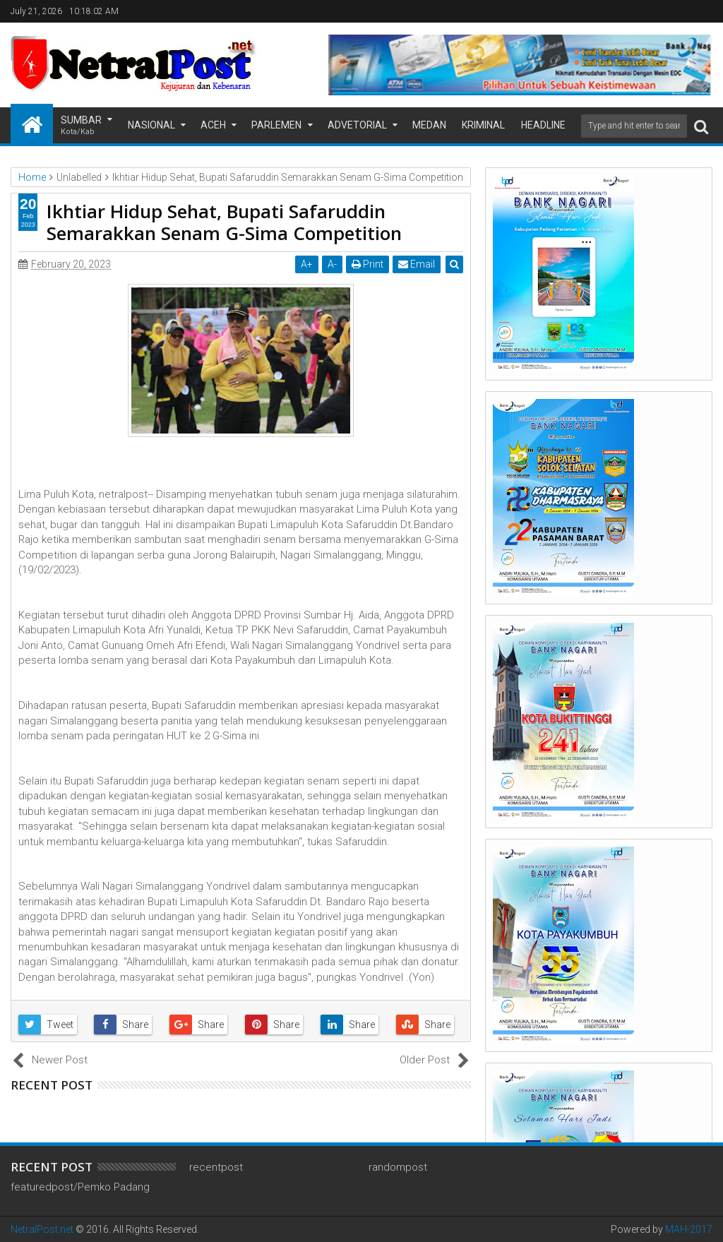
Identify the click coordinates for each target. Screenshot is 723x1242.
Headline (543, 125)
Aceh (213, 125)
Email (416, 264)
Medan (429, 125)
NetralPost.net (42, 1229)
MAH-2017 (688, 1229)
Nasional (151, 125)
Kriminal (483, 125)
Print (367, 264)
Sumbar (81, 126)
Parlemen (276, 125)
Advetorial (357, 125)
